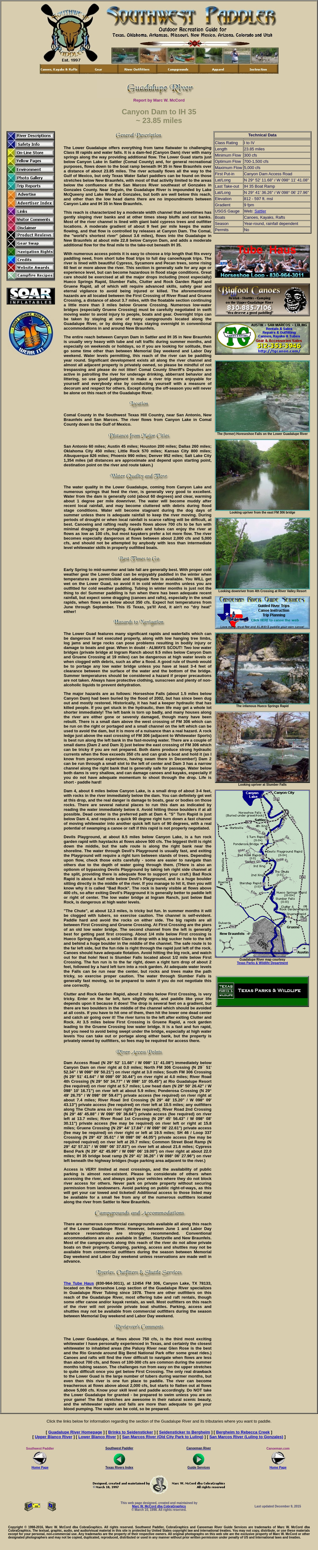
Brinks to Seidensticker (130, 1432)
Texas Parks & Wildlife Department (262, 963)
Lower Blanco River (97, 1436)
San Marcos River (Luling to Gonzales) (246, 1436)
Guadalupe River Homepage (75, 1432)
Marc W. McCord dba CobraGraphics (159, 1506)
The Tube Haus (79, 1283)
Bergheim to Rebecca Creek (243, 1432)
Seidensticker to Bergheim (184, 1432)
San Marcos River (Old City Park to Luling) (162, 1436)
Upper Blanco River (53, 1436)
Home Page (40, 1466)
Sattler (260, 211)
